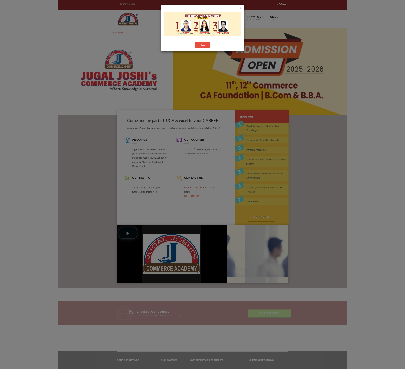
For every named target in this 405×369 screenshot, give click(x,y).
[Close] (241, 8)
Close (202, 45)
